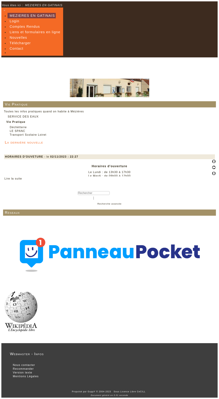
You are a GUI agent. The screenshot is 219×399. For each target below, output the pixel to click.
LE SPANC (17, 131)
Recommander (23, 368)
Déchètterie (18, 127)
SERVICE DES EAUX (23, 116)
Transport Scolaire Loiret (28, 134)
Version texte (22, 372)
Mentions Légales (25, 376)
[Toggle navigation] (4, 10)
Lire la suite (13, 178)
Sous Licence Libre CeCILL (130, 391)
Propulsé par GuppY (84, 391)
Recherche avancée (109, 203)
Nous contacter (23, 365)
